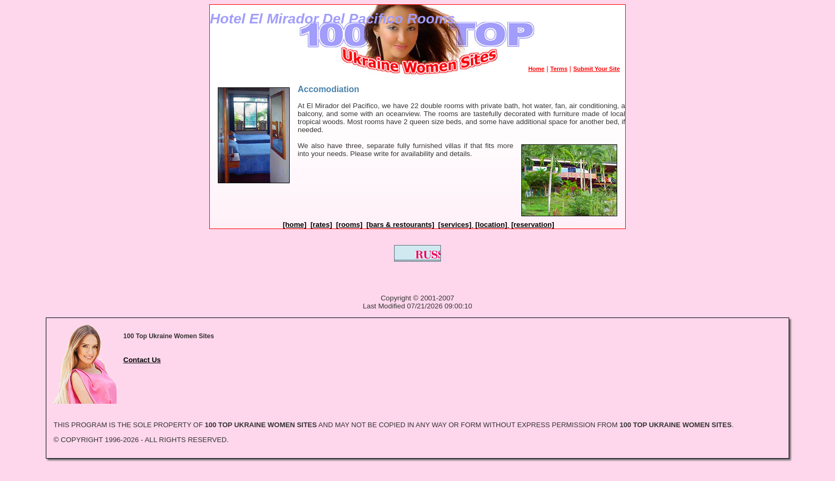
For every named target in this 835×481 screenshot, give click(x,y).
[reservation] (532, 225)
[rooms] (349, 225)
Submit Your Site (596, 69)
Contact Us (142, 360)
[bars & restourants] (400, 225)
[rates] (321, 225)
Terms (558, 69)
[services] (455, 225)
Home (536, 69)
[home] (294, 225)
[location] (493, 225)
